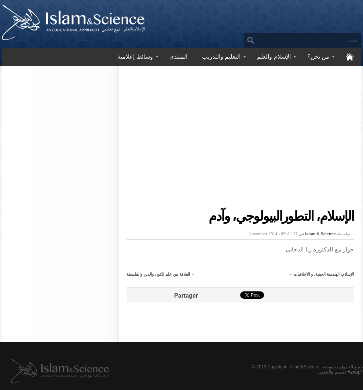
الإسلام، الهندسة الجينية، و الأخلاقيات (324, 274)
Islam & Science (320, 234)
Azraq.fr (355, 372)
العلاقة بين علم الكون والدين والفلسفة (158, 274)
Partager (186, 295)
